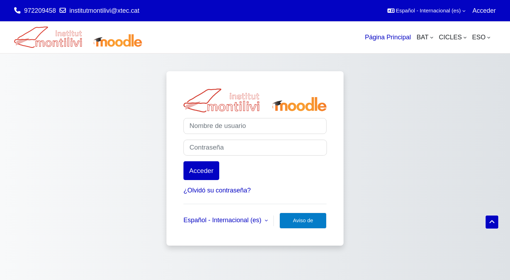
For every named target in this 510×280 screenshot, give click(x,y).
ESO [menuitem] (479, 37)
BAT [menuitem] (422, 37)
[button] (426, 10)
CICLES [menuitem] (450, 37)
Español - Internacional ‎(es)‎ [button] (223, 220)
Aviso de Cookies (303, 223)
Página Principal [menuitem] (388, 37)
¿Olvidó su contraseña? (217, 190)
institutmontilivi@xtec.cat (104, 10)
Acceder (484, 10)
